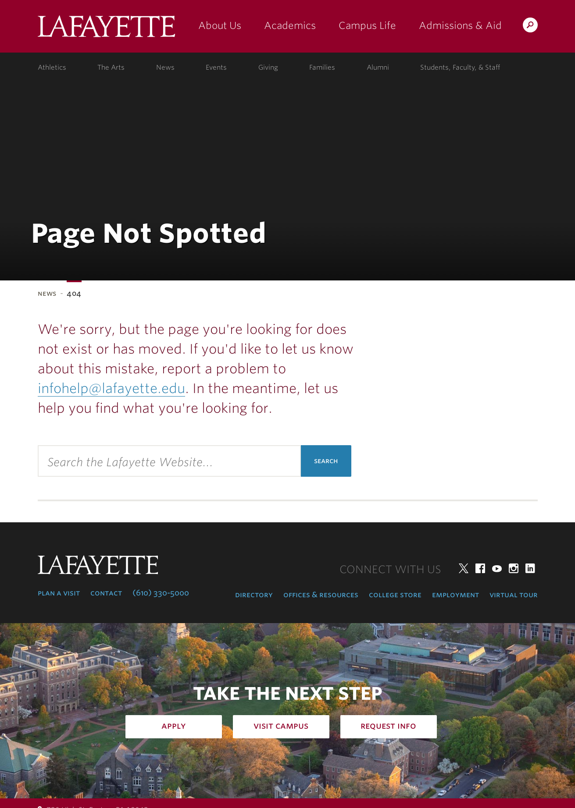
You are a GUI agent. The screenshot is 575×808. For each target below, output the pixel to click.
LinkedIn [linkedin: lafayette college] (530, 568)
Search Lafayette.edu (530, 26)
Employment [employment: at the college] (455, 594)
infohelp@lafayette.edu (111, 388)
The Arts (111, 67)
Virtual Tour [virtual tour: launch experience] (513, 594)
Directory (254, 594)
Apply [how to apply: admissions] (173, 725)
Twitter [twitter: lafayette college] (463, 568)
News (47, 293)
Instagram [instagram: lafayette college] (513, 568)
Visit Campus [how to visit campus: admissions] (281, 725)
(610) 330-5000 (160, 592)
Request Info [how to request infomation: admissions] (388, 725)
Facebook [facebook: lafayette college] (480, 568)
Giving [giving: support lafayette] (268, 67)
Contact (106, 592)
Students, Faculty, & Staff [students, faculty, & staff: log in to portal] (460, 67)
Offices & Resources (320, 594)
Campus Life (367, 25)
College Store (395, 594)
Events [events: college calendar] (216, 67)
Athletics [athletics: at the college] (52, 67)
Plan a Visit (59, 592)
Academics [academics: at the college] (290, 25)
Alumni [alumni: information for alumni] (378, 67)
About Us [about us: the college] (219, 25)
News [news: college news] (165, 67)
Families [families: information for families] (322, 67)
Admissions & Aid (460, 25)
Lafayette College (106, 29)
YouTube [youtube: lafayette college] (496, 568)
